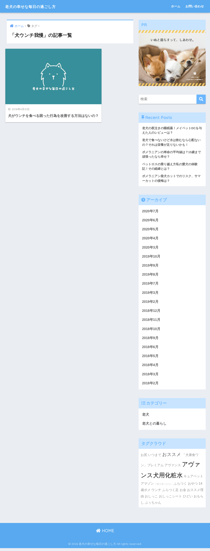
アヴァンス (172, 468)
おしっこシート (170, 499)
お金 (183, 492)
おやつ (193, 486)
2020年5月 (150, 230)
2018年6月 (150, 349)
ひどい (188, 499)
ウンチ (156, 492)
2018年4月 (150, 367)
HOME (105, 533)
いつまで (154, 457)
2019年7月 (150, 285)
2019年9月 (150, 267)
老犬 (145, 417)
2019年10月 (151, 258)
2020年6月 (150, 221)
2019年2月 (150, 303)
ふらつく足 (170, 492)
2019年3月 (150, 294)
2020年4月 (150, 239)
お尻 (144, 457)
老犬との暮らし (154, 426)
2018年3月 (150, 377)
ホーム (175, 6)
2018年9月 (150, 340)
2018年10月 (151, 331)
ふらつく (180, 486)
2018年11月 (151, 322)
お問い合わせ (194, 6)
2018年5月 (150, 358)
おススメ (171, 457)
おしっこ (151, 499)
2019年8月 (150, 276)
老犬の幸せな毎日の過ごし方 (37, 6)
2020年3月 (150, 248)
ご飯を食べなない (164, 486)
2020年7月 (150, 212)
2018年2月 (150, 386)
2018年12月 (151, 313)
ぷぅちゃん (153, 505)
